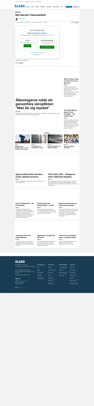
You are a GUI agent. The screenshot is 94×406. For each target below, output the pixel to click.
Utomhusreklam (40, 272)
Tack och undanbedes (52, 270)
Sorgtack (49, 275)
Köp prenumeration (47, 47)
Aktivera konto (37, 54)
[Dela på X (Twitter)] (74, 22)
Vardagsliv (49, 7)
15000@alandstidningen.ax (23, 280)
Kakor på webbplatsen (63, 272)
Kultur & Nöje (56, 7)
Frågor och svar (72, 275)
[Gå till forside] (19, 5)
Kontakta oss (38, 1)
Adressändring (72, 272)
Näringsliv (42, 7)
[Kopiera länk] (78, 22)
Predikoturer (50, 280)
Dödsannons (50, 272)
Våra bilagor (39, 275)
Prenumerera (68, 6)
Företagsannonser (41, 264)
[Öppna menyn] (77, 1)
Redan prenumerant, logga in (37, 33)
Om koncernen (61, 275)
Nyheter (28, 7)
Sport (32, 7)
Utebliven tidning (73, 280)
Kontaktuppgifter (40, 278)
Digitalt (38, 270)
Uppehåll (71, 278)
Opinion (37, 7)
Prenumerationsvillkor (74, 283)
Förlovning (50, 267)
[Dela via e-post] (76, 22)
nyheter (18, 60)
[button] (76, 140)
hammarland (25, 60)
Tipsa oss (21, 1)
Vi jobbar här (72, 267)
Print (38, 267)
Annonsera (33, 1)
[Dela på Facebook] (72, 22)
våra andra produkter (50, 35)
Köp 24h (27, 45)
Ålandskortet (27, 1)
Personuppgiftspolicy (63, 267)
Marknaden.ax (50, 283)
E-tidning (17, 1)
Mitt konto (76, 6)
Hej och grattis (50, 278)
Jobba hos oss (61, 270)
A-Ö (61, 7)
